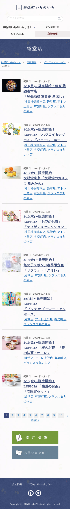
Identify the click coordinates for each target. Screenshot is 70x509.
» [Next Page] (67, 415)
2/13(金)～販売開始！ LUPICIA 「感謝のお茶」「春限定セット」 (43, 386)
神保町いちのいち (11, 62)
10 (60, 415)
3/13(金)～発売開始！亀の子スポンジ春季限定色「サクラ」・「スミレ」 (44, 265)
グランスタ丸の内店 (37, 324)
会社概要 (17, 484)
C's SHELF (52, 27)
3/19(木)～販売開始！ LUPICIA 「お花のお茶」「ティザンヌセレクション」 (45, 222)
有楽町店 (40, 106)
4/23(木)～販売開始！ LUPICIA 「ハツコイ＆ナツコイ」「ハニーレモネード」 (45, 135)
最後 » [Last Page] (35, 420)
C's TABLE (17, 33)
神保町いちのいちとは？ (17, 27)
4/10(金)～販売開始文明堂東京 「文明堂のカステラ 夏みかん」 (46, 178)
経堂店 (51, 101)
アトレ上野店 (44, 319)
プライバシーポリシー (40, 484)
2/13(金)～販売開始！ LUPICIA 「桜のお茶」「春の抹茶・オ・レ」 (44, 348)
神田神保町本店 (34, 101)
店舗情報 (52, 33)
